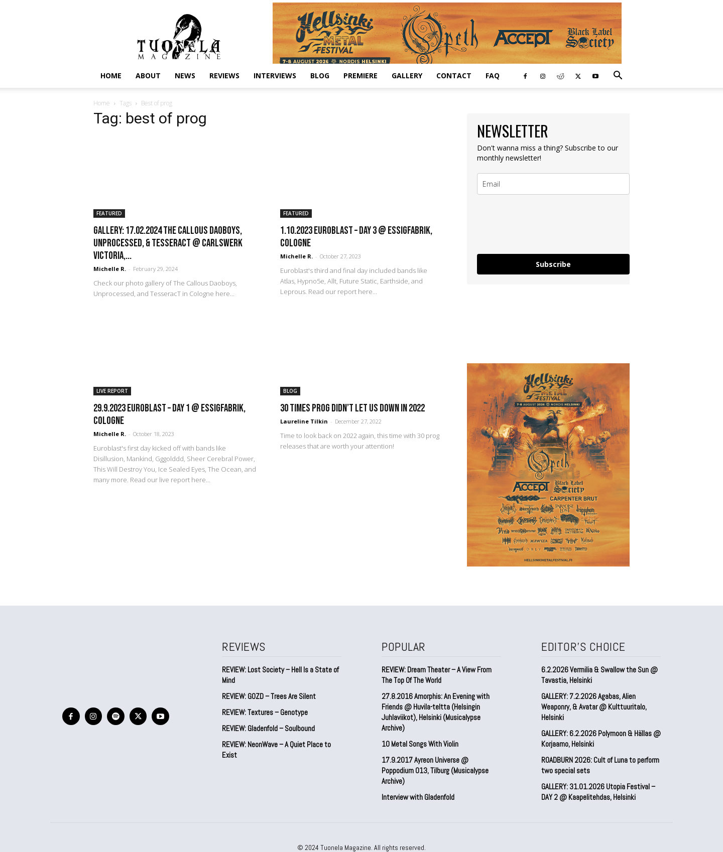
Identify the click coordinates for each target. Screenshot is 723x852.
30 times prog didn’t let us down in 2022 (352, 408)
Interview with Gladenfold (418, 797)
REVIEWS (224, 75)
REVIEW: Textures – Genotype (265, 712)
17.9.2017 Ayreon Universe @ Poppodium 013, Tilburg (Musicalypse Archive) (435, 770)
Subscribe (553, 264)
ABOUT (148, 75)
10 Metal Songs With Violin (420, 744)
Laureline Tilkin (304, 421)
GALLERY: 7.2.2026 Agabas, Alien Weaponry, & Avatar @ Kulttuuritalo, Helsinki (594, 706)
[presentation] (553, 224)
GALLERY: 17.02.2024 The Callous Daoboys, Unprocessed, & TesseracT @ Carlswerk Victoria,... (168, 243)
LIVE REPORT (112, 390)
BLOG (319, 75)
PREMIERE (360, 75)
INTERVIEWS (275, 75)
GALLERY (407, 75)
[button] (618, 76)
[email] (553, 184)
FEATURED (109, 213)
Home (111, 75)
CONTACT (453, 75)
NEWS (185, 75)
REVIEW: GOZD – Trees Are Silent (269, 696)
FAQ (493, 75)
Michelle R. (109, 268)
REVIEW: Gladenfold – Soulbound (268, 728)
